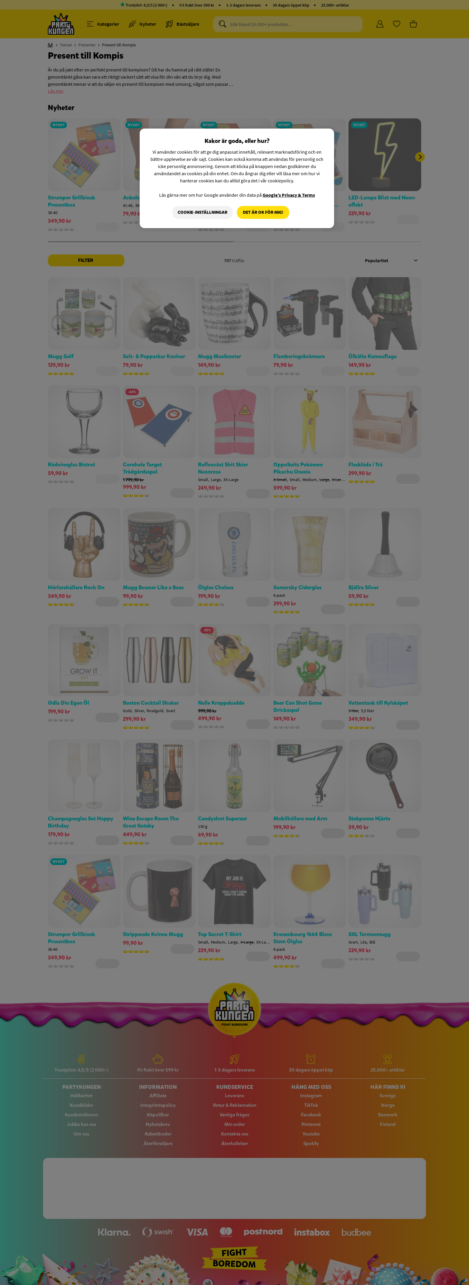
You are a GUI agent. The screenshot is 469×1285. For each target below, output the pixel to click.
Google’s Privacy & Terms (289, 195)
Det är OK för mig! (263, 212)
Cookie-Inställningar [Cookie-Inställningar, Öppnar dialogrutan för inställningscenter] (202, 212)
